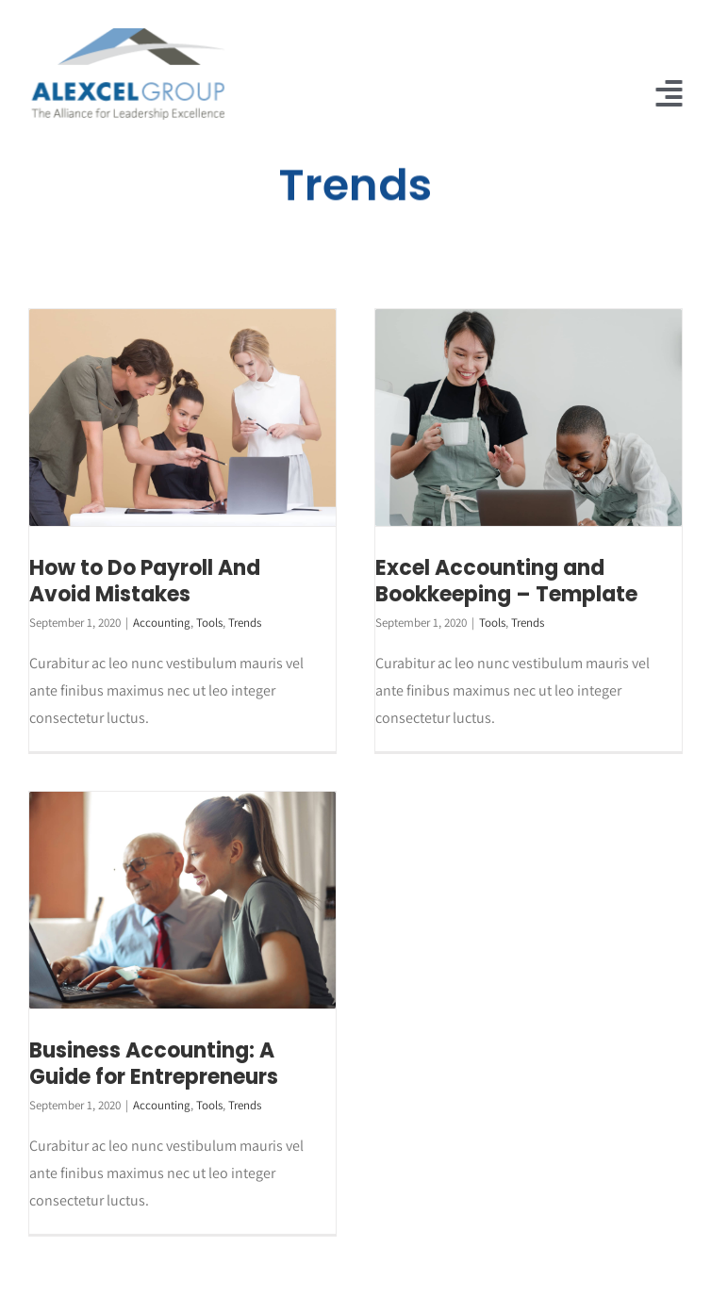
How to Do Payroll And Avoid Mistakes (144, 581)
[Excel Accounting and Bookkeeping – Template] (528, 417)
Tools (209, 623)
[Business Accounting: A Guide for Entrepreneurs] (182, 900)
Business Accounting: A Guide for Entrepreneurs (153, 1064)
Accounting (161, 623)
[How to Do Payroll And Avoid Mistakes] (182, 417)
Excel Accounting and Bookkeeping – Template (506, 581)
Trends (244, 623)
